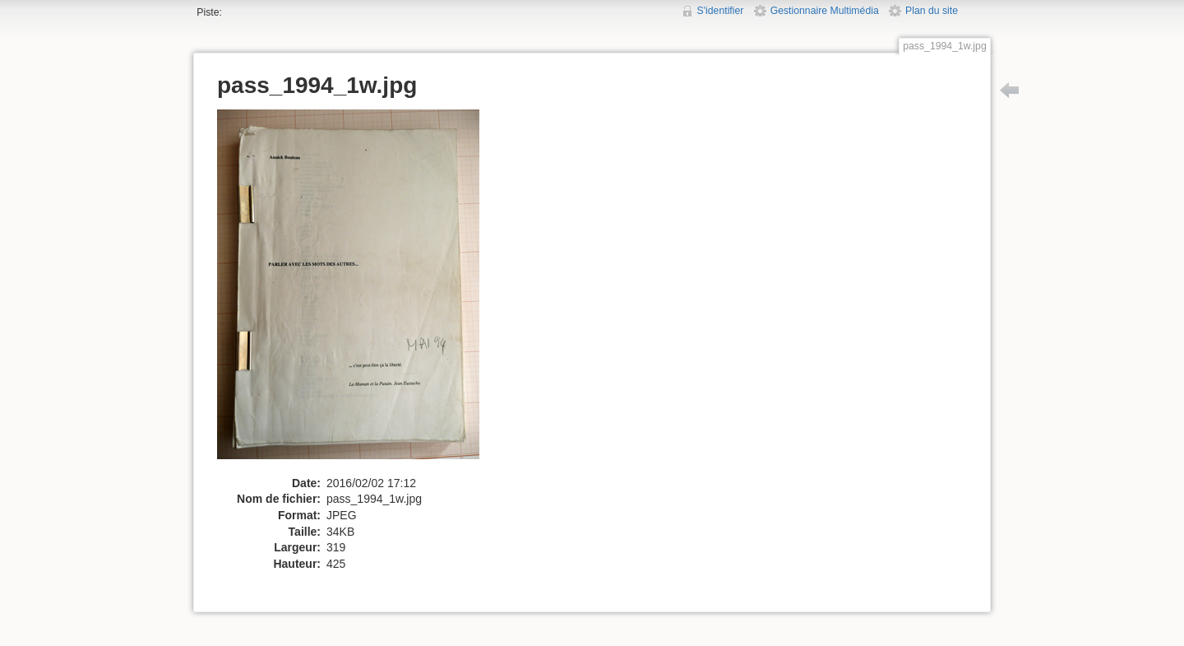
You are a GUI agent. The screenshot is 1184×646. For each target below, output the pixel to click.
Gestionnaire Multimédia (824, 10)
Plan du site (931, 10)
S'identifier (720, 10)
